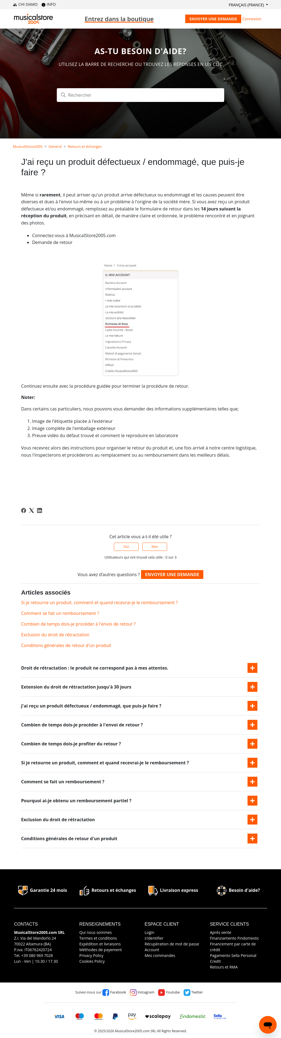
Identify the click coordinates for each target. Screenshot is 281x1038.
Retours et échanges (85, 146)
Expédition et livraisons (100, 944)
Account (152, 949)
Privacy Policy (91, 955)
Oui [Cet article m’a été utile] (126, 546)
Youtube (169, 992)
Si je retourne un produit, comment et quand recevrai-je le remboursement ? (99, 603)
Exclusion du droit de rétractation (55, 635)
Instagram (142, 992)
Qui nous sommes (95, 932)
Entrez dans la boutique (119, 19)
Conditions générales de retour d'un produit (66, 645)
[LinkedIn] (39, 510)
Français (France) (247, 4)
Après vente (220, 932)
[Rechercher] (140, 95)
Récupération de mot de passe (172, 944)
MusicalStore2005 (28, 146)
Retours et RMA (224, 967)
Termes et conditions (98, 938)
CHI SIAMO (25, 4)
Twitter (193, 992)
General (55, 146)
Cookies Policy (92, 961)
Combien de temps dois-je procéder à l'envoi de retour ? (78, 624)
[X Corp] (31, 510)
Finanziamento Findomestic (234, 938)
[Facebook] (23, 510)
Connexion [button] (252, 18)
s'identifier (154, 938)
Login (149, 932)
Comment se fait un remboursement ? (60, 613)
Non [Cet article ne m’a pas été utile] (154, 546)
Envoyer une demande (213, 18)
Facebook (114, 992)
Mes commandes (160, 955)
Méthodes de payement (100, 949)
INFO (48, 4)
